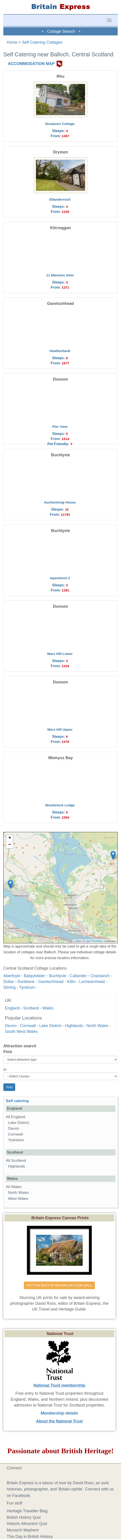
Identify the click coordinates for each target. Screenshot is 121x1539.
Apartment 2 (60, 578)
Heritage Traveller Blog (27, 1511)
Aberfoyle (11, 976)
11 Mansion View (60, 275)
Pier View (59, 426)
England (12, 1008)
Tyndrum (27, 987)
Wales (47, 1008)
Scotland (31, 1008)
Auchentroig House (60, 502)
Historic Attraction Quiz (27, 1523)
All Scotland (16, 1160)
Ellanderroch (59, 199)
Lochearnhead (92, 981)
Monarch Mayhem (23, 1530)
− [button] (9, 845)
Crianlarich (100, 976)
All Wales (14, 1187)
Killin (71, 981)
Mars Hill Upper (60, 729)
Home (12, 42)
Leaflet (77, 941)
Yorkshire (16, 1140)
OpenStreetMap (94, 941)
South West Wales (21, 1031)
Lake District (50, 1025)
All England (15, 1117)
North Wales (97, 1025)
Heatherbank (60, 351)
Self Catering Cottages (42, 42)
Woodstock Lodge (60, 805)
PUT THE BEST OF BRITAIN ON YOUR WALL (59, 1285)
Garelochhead (50, 981)
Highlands (74, 1025)
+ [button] (9, 838)
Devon (11, 1025)
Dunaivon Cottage (60, 124)
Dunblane (26, 981)
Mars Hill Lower (60, 654)
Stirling (9, 987)
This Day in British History (30, 1536)
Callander (78, 976)
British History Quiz (24, 1517)
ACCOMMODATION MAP (31, 63)
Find (7, 1052)
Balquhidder (34, 976)
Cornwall (28, 1025)
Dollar (8, 981)
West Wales (18, 1199)
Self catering (17, 1101)
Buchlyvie (57, 976)
